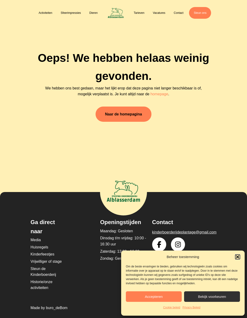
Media (36, 240)
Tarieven (139, 13)
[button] (237, 257)
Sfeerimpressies (71, 13)
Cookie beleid (171, 307)
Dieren (93, 13)
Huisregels (39, 247)
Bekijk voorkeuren (212, 297)
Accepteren (154, 297)
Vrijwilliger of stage (46, 261)
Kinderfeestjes (42, 254)
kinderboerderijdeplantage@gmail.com (184, 232)
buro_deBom (57, 308)
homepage (159, 94)
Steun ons (200, 13)
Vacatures (159, 13)
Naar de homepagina (123, 114)
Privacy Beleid (191, 307)
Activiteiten (45, 13)
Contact (178, 13)
